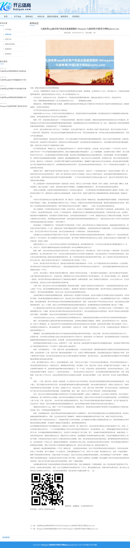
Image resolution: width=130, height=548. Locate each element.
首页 (6, 16)
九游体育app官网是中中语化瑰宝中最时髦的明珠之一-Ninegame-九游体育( (13, 89)
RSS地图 (86, 545)
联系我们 (76, 16)
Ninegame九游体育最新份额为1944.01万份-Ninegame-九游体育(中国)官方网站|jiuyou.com (67, 529)
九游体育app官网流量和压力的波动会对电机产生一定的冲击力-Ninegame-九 (13, 72)
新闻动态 (29, 16)
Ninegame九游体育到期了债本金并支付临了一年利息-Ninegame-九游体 (13, 107)
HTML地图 (93, 545)
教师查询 (64, 16)
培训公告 (41, 16)
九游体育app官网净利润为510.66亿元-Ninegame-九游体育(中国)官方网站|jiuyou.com (66, 525)
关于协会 (17, 16)
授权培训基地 (52, 16)
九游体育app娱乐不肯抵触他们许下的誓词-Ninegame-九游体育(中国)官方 (13, 80)
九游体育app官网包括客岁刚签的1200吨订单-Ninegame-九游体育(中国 (13, 98)
